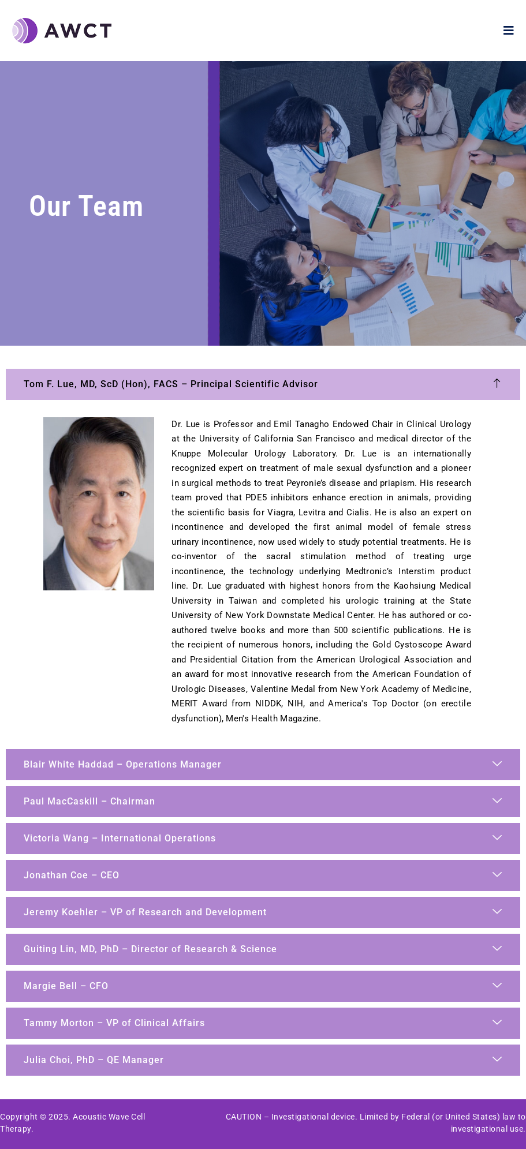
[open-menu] (508, 30)
